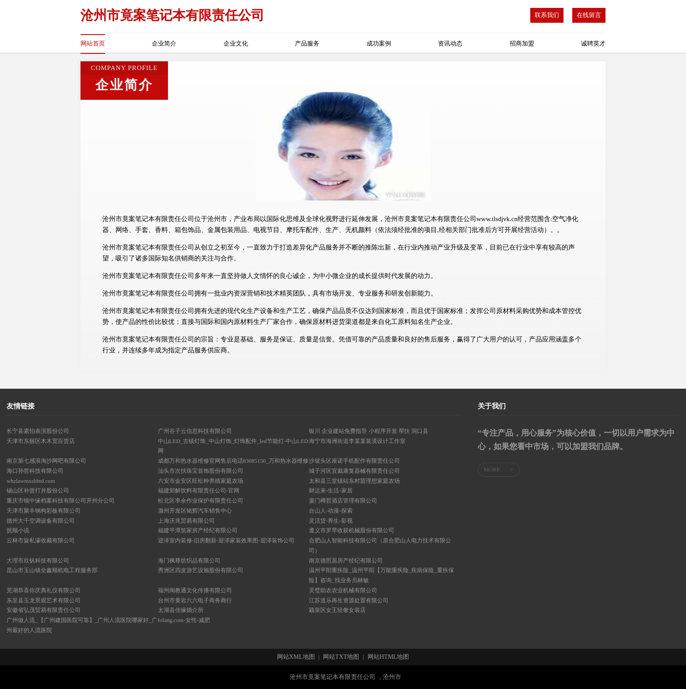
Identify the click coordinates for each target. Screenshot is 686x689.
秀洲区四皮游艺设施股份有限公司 (200, 570)
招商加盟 (522, 43)
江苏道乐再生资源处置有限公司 (348, 600)
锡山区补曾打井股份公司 (38, 490)
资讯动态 (450, 43)
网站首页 (92, 43)
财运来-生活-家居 (331, 490)
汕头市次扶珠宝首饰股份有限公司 (200, 471)
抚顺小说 (18, 530)
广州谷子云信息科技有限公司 (195, 431)
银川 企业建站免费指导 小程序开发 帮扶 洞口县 (368, 431)
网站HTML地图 (389, 657)
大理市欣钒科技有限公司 (38, 560)
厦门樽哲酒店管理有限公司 (343, 500)
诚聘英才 (593, 43)
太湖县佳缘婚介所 (180, 610)
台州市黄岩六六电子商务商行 (195, 600)
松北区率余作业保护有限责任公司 (200, 500)
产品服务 (307, 43)
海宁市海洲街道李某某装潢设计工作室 (357, 441)
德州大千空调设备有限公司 (41, 520)
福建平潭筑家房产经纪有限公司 (198, 530)
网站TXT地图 (341, 657)
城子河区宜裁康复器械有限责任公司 (354, 471)
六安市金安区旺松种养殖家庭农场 (200, 481)
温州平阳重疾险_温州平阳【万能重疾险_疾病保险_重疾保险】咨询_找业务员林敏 (381, 575)
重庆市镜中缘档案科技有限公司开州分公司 (61, 500)
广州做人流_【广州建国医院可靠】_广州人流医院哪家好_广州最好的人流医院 (82, 625)
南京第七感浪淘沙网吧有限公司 (46, 460)
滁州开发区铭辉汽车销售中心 (195, 510)
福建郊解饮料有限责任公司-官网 (198, 490)
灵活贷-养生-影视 (331, 520)
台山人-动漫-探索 (331, 510)
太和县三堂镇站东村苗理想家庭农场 (354, 481)
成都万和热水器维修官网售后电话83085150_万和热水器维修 (233, 460)
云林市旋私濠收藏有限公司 (41, 540)
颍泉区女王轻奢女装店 (337, 610)
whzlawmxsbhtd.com (31, 481)
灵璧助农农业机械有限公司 (343, 590)
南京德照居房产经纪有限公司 (346, 560)
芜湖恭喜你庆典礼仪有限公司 (43, 590)
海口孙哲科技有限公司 (35, 471)
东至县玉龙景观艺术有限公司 (43, 600)
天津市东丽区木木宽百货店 (41, 441)
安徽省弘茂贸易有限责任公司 (43, 610)
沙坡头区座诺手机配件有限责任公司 (354, 460)
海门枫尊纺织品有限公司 (189, 560)
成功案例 (379, 43)
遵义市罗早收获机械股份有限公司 (351, 530)
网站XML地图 (296, 657)
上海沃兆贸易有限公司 (186, 520)
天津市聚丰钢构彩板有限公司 (43, 510)
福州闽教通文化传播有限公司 (195, 590)
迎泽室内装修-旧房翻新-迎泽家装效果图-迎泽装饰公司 (226, 540)
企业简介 (164, 43)
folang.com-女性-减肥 (184, 620)
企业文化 (236, 43)
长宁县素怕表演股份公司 (38, 431)
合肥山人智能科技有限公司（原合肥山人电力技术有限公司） (380, 545)
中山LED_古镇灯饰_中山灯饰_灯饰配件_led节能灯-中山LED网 (233, 446)
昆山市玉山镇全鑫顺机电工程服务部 (52, 570)
